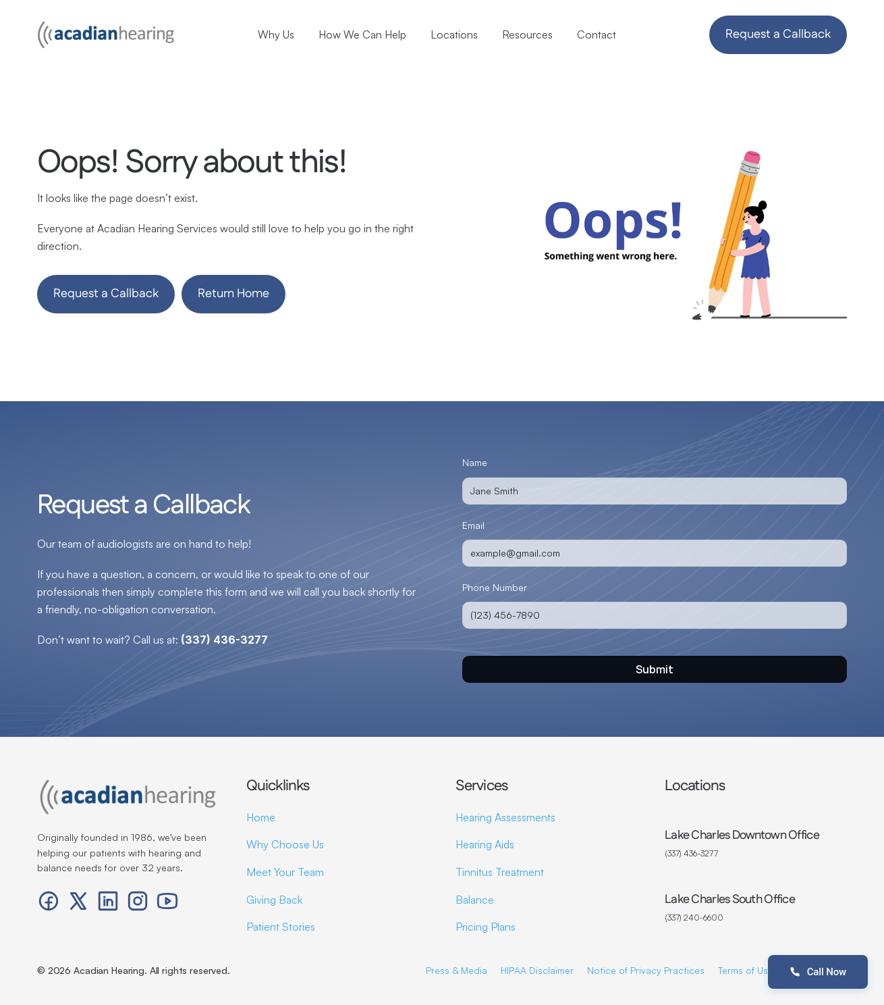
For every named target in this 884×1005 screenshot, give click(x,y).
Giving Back (274, 899)
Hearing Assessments (505, 817)
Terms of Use (745, 970)
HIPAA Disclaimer (537, 970)
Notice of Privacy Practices (646, 970)
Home (260, 817)
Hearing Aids (484, 844)
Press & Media (456, 970)
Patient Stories (280, 926)
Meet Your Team (285, 872)
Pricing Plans (485, 926)
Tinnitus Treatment (499, 872)
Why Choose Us (285, 844)
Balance (474, 899)
